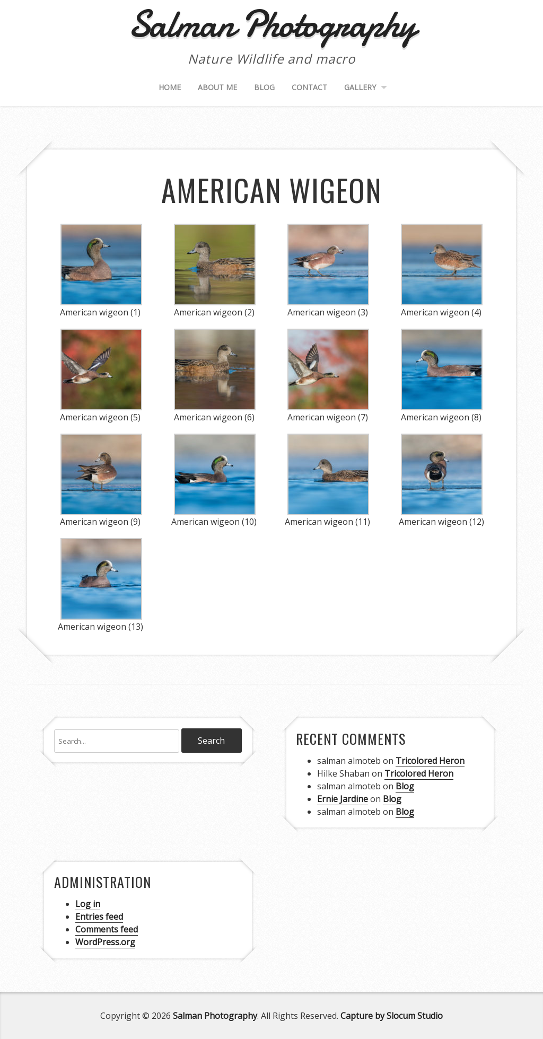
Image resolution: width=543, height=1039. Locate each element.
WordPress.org (105, 942)
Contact (309, 87)
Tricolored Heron (430, 761)
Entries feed (99, 916)
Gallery (360, 87)
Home (170, 87)
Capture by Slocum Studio (391, 1016)
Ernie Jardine (342, 799)
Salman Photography (215, 1016)
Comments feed (106, 929)
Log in (87, 904)
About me (217, 87)
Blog (264, 87)
